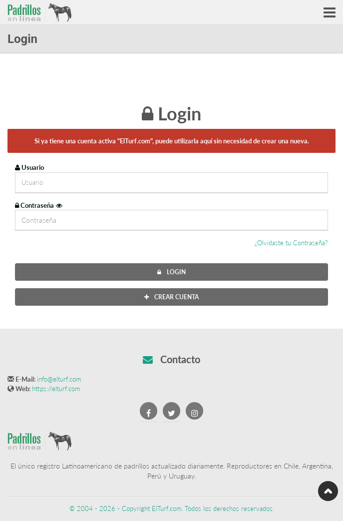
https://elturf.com (56, 389)
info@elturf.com (59, 379)
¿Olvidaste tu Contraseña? (291, 243)
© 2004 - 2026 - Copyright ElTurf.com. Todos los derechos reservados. (171, 509)
